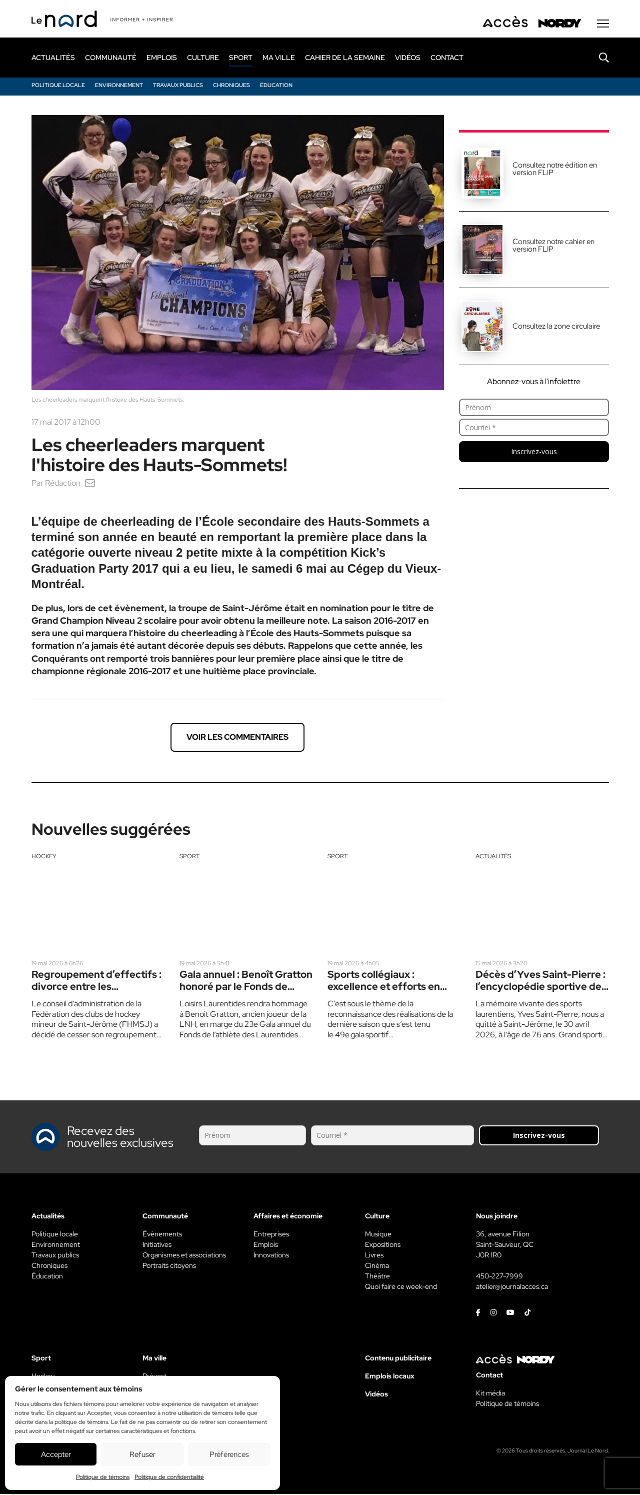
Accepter (56, 1454)
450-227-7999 (499, 1276)
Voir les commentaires (237, 738)
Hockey (44, 857)
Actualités (493, 857)
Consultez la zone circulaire (556, 327)
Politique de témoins (103, 1477)
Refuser (143, 1454)
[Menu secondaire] (603, 25)
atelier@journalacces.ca (512, 1287)
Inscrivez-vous (534, 452)
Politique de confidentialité (169, 1477)
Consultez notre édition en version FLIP (554, 170)
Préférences (229, 1454)
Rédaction (62, 484)
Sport (190, 857)
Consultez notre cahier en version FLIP (553, 246)
